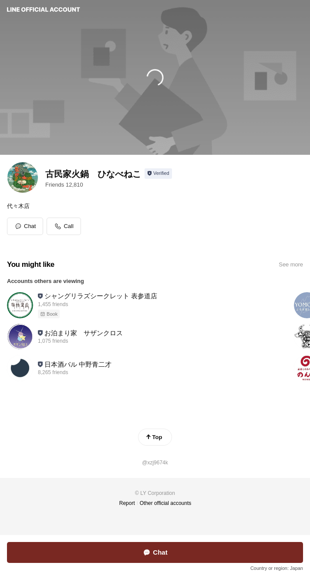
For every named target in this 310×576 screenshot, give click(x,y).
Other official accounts (166, 503)
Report (127, 503)
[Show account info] (158, 173)
